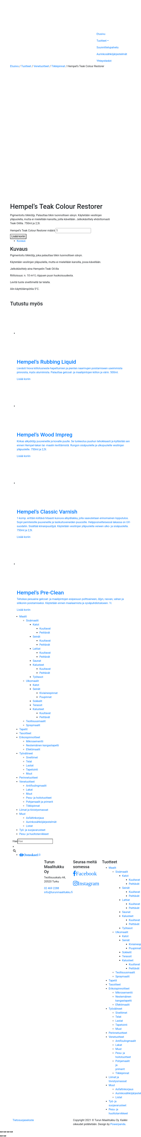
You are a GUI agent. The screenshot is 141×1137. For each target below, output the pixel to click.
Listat (29, 826)
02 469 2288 (51, 888)
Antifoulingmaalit (36, 785)
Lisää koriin (18, 236)
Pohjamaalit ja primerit (39, 801)
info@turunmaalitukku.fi (58, 892)
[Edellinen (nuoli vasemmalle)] (1, 1135)
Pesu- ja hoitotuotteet (39, 797)
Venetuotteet (41, 66)
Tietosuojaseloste (23, 1120)
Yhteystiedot (104, 60)
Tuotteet (101, 40)
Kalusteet (38, 664)
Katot (36, 624)
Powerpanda (117, 1124)
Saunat (37, 660)
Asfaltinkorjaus (35, 817)
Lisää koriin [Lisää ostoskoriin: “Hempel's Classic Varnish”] (23, 537)
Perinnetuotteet (28, 777)
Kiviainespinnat (48, 693)
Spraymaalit (33, 725)
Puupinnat (45, 697)
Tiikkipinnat (58, 66)
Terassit (37, 705)
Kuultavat (45, 628)
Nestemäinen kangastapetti (42, 745)
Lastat (30, 765)
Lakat (29, 789)
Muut (29, 773)
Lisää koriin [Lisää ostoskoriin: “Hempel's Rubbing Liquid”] (23, 379)
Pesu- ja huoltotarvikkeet (34, 834)
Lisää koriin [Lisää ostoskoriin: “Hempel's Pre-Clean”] (23, 609)
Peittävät (44, 632)
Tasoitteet (25, 733)
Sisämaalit (32, 620)
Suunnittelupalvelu (108, 47)
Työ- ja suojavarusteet (32, 830)
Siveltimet (32, 757)
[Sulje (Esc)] (1, 1131)
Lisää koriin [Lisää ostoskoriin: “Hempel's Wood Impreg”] (23, 456)
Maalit (23, 616)
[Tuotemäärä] (73, 230)
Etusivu (101, 34)
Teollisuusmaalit (36, 721)
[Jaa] (4, 1131)
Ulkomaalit (32, 681)
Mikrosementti (34, 741)
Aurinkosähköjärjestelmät (112, 54)
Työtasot (38, 677)
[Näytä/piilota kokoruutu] (8, 1131)
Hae (15, 841)
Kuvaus (21, 241)
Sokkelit (37, 701)
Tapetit (23, 729)
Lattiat (36, 648)
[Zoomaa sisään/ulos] (11, 1131)
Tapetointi (32, 769)
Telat (29, 761)
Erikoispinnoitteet (29, 737)
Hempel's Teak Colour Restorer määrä (32, 230)
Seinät (36, 636)
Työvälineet (26, 753)
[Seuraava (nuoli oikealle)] (4, 1135)
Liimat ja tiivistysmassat (33, 809)
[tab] (74, 241)
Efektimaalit (33, 749)
